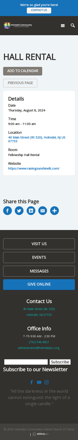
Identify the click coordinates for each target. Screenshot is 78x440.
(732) (39, 342)
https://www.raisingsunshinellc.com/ (33, 168)
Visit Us (39, 243)
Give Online (39, 284)
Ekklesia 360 (40, 434)
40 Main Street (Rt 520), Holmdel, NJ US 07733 (36, 139)
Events (39, 257)
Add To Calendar (22, 71)
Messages (39, 271)
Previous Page (20, 83)
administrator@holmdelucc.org (38, 348)
